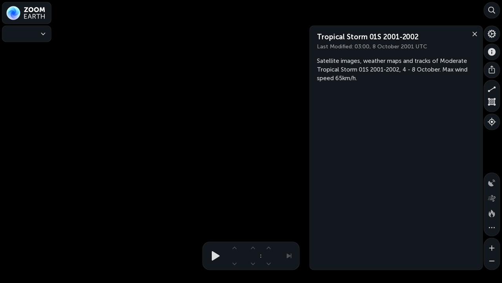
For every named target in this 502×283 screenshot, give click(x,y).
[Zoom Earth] (26, 13)
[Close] (473, 33)
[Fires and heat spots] (492, 212)
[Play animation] (213, 256)
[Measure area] (492, 104)
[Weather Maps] (26, 34)
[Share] (492, 70)
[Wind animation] (492, 196)
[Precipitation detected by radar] (492, 181)
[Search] (492, 10)
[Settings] (492, 34)
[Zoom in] (492, 246)
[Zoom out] (492, 262)
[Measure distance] (492, 88)
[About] (492, 52)
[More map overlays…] (492, 228)
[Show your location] (492, 122)
